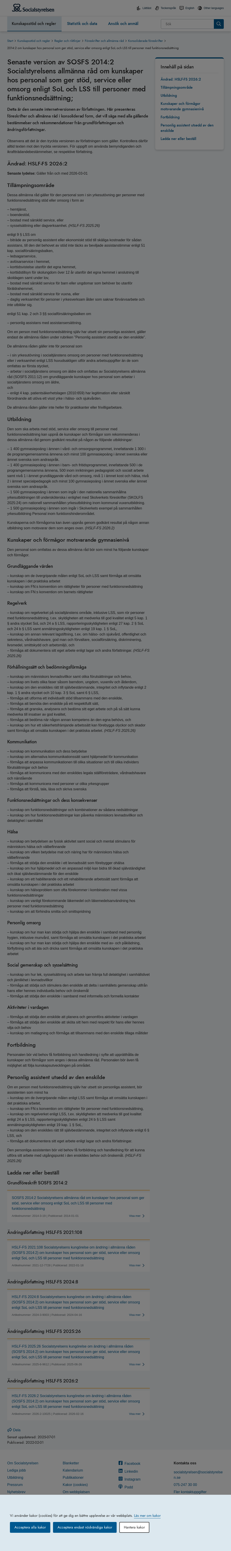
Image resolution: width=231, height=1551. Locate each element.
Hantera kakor (134, 1527)
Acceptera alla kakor (30, 1527)
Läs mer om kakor (147, 1515)
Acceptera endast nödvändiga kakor (85, 1527)
